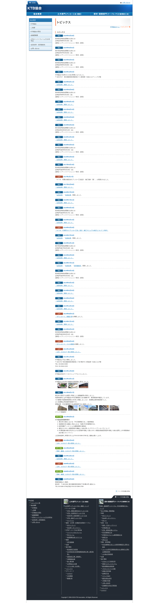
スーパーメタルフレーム (74, 532)
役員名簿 (68, 195)
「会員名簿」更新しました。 (64, 85)
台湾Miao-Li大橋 (72, 564)
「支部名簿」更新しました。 (64, 285)
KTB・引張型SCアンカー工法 (76, 513)
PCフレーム (70, 535)
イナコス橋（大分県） (73, 566)
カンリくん (70, 520)
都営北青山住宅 (107, 578)
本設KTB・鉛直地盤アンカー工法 (77, 515)
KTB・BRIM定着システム (109, 530)
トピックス (69, 569)
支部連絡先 (77, 266)
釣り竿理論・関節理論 (107, 511)
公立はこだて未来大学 (108, 561)
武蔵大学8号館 (106, 571)
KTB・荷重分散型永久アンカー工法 (77, 511)
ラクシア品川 (106, 576)
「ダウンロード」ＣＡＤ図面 (64, 344)
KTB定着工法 (106, 528)
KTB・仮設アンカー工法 (74, 518)
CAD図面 (70, 576)
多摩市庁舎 (105, 573)
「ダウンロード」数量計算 (63, 316)
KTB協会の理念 (36, 31)
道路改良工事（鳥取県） (74, 556)
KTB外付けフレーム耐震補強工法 (112, 535)
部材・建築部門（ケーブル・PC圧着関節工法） (111, 14)
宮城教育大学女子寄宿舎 (109, 585)
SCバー (104, 520)
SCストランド (71, 525)
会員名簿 (59, 195)
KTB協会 (35, 8)
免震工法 (105, 537)
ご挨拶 (33, 27)
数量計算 (69, 578)
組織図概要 (34, 35)
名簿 (67, 544)
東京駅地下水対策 (72, 549)
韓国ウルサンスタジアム (109, 564)
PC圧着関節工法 (107, 532)
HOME (34, 2)
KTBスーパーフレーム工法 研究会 (40, 40)
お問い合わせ (126, 2)
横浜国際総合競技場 (108, 566)
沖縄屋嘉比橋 (71, 559)
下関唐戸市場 (106, 581)
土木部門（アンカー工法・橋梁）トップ (77, 506)
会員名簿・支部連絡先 (38, 45)
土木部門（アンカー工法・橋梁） (70, 14)
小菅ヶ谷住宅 (106, 583)
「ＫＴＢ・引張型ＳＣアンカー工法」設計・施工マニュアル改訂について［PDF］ (81, 230)
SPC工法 (105, 540)
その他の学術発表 (107, 554)
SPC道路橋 (70, 542)
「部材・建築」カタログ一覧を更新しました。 (70, 451)
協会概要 (37, 14)
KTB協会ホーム (115, 27)
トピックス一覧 (35, 503)
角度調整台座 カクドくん (74, 537)
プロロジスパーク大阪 (108, 569)
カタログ (69, 573)
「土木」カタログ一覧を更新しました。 (68, 352)
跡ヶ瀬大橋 (70, 561)
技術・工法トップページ (109, 525)
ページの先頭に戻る (123, 491)
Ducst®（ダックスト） (74, 528)
